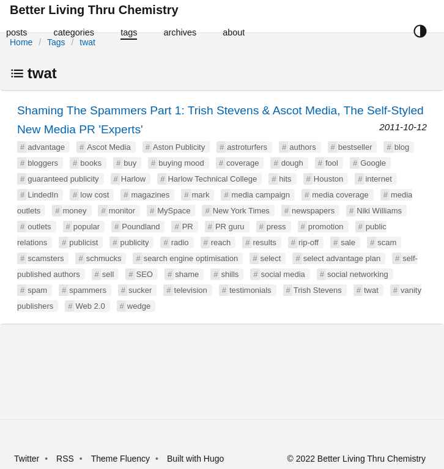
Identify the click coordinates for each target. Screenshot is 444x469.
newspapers (313, 210)
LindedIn (43, 194)
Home (21, 42)
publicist (83, 242)
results (264, 242)
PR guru (230, 226)
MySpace (173, 210)
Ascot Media (109, 147)
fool (331, 163)
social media (283, 274)
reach (221, 242)
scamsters (46, 258)
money (75, 210)
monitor (122, 210)
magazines (150, 194)
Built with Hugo (195, 458)
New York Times (241, 210)
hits (285, 178)
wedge (138, 306)
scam (386, 242)
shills (230, 274)
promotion (326, 226)
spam (37, 290)
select (270, 258)
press (276, 226)
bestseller (355, 147)
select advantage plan (341, 258)
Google (373, 163)
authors (302, 147)
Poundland (141, 226)
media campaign (261, 194)
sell (108, 274)
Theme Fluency (121, 458)
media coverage (340, 194)
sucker (140, 290)
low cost (94, 194)
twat (87, 42)
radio (180, 242)
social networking (357, 274)
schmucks (104, 258)
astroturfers (247, 147)
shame (187, 274)
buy (130, 163)
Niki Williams (379, 210)
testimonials (250, 290)
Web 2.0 (90, 306)
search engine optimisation (191, 258)
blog (402, 147)
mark (201, 194)
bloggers (43, 163)
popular (86, 226)
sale (348, 242)
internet (378, 178)
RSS (65, 458)
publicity (134, 242)
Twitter (26, 458)
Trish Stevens (318, 290)
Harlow (133, 178)
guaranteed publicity (63, 178)
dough (292, 163)
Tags (56, 42)
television (190, 290)
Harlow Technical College (212, 178)
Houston (328, 178)
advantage (46, 147)
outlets (39, 226)
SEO (144, 274)
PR (187, 226)
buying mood (181, 163)
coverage (242, 163)
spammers (87, 290)
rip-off (308, 242)
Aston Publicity (179, 147)
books (91, 163)
